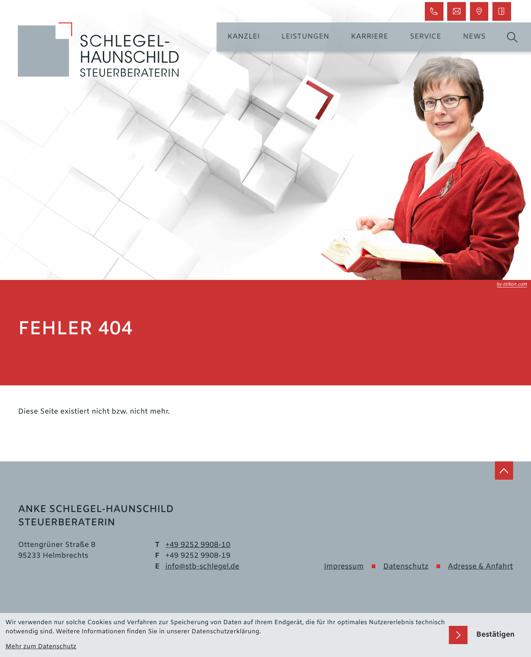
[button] (434, 11)
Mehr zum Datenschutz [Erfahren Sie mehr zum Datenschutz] (40, 647)
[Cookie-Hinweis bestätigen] (487, 635)
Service (431, 37)
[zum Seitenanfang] (504, 470)
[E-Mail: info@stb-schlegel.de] (456, 11)
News (479, 37)
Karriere (375, 37)
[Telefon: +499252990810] (197, 545)
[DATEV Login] (501, 11)
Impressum (344, 567)
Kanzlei (249, 37)
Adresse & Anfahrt (480, 567)
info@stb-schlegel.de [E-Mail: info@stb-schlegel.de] (202, 567)
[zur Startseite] (98, 50)
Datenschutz (406, 567)
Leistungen (310, 37)
